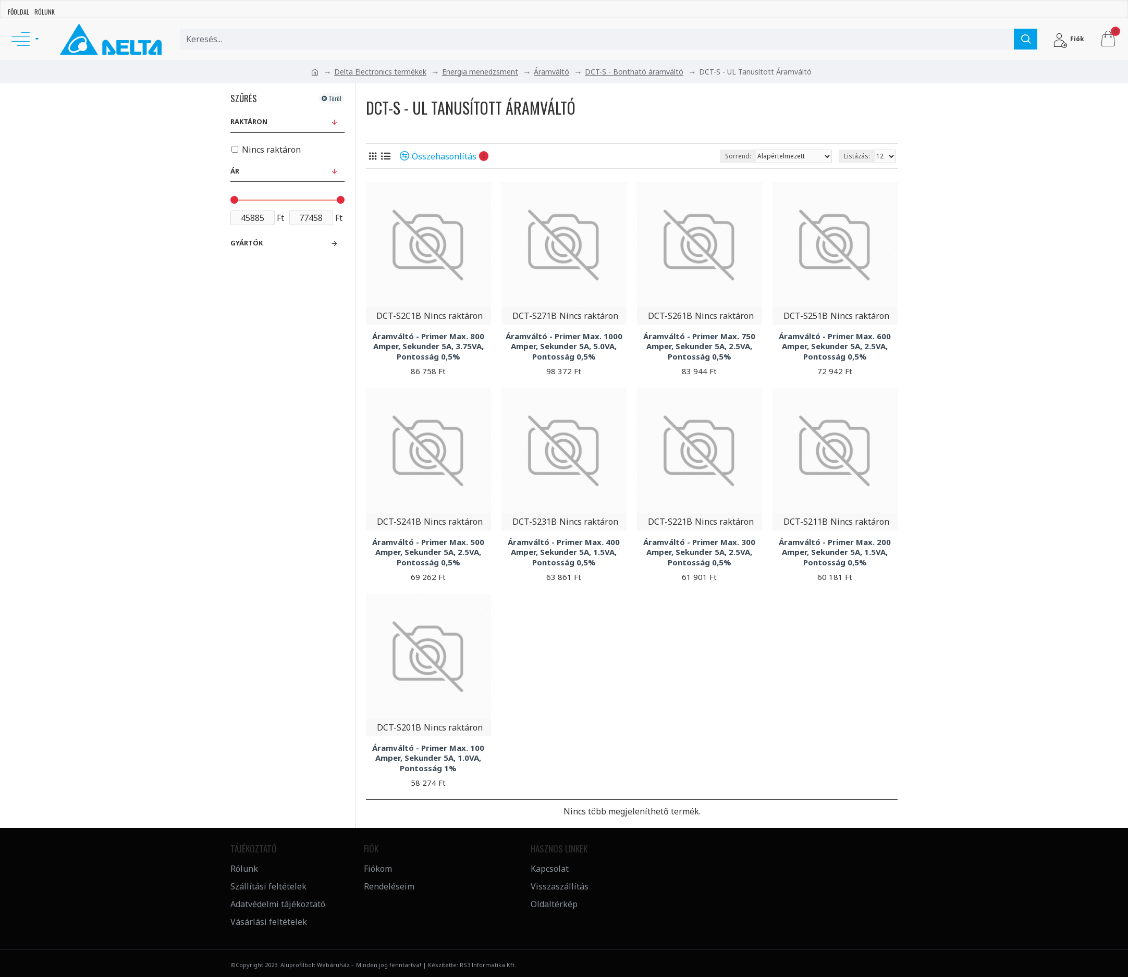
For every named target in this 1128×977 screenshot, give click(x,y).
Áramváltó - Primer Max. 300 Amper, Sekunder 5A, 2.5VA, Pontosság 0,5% (699, 552)
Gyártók (246, 243)
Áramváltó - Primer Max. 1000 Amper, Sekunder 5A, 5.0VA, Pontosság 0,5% (564, 346)
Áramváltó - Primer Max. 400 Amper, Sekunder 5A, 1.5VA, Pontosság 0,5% (564, 552)
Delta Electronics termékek (380, 72)
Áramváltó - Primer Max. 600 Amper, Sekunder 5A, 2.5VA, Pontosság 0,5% (835, 346)
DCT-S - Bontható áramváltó (634, 72)
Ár (234, 171)
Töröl (334, 98)
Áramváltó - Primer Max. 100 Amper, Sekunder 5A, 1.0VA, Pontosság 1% (428, 758)
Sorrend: (738, 156)
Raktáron (248, 121)
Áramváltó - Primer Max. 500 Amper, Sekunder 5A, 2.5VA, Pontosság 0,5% (428, 552)
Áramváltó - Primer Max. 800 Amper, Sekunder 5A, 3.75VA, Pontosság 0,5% (428, 346)
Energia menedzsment (480, 72)
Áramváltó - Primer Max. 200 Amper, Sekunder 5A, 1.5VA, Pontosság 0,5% (835, 552)
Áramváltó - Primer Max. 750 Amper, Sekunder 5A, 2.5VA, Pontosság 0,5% (699, 346)
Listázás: (857, 156)
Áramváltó (551, 72)
